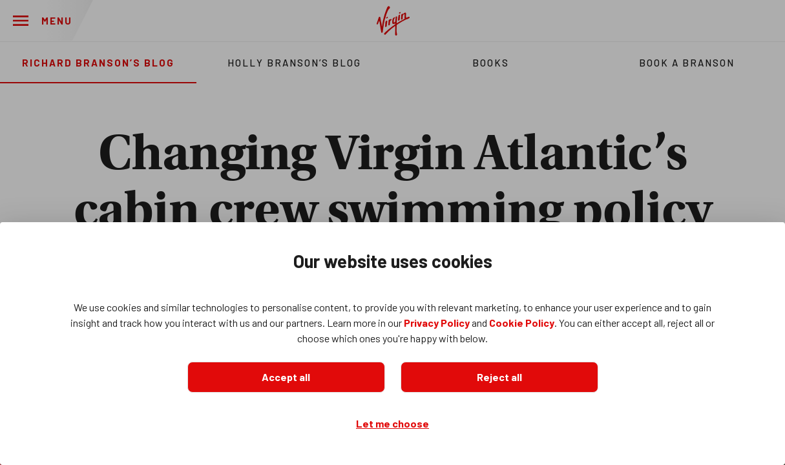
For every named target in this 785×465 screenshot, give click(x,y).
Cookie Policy (521, 322)
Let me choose (392, 423)
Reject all (499, 377)
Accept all (286, 377)
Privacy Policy (437, 322)
